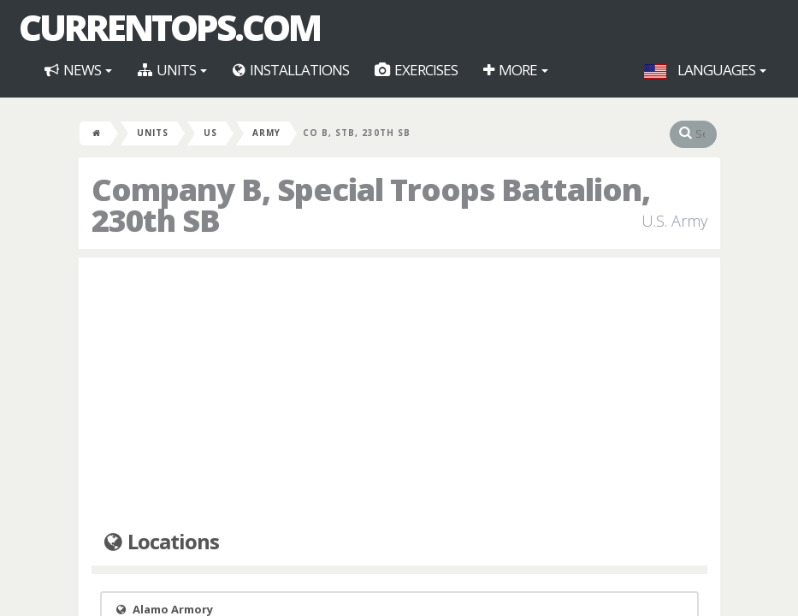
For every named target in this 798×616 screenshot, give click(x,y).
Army (266, 133)
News (78, 70)
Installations (291, 70)
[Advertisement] (399, 394)
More (515, 70)
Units (172, 70)
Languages (705, 70)
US (210, 133)
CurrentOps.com (169, 27)
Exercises (416, 70)
